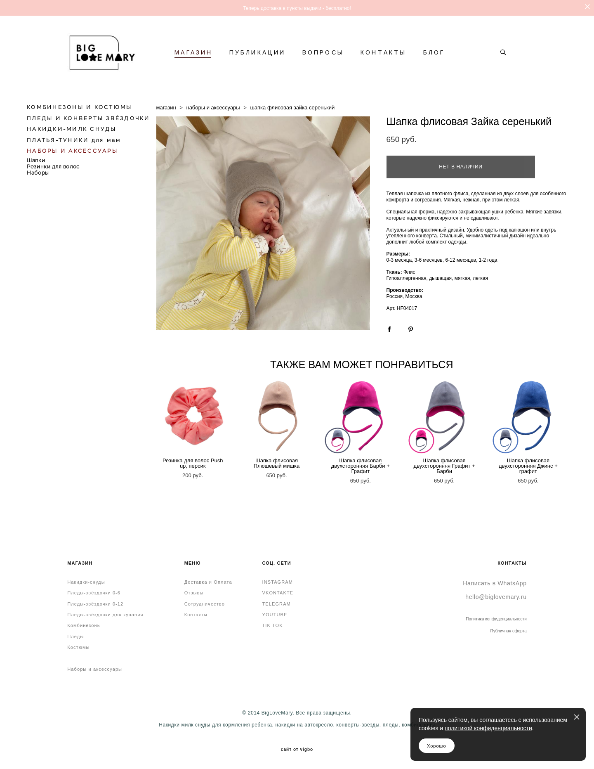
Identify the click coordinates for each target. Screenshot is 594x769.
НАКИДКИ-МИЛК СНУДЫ (72, 129)
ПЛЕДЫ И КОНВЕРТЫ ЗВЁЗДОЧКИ (88, 118)
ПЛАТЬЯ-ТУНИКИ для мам (74, 140)
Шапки (36, 160)
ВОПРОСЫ (323, 52)
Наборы (38, 173)
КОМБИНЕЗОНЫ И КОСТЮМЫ (79, 107)
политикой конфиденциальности (488, 728)
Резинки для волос (53, 166)
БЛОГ (434, 52)
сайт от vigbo (297, 750)
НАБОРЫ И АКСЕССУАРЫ (72, 151)
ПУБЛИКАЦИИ (257, 52)
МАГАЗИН (193, 52)
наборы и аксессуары (213, 107)
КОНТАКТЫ (384, 52)
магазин (166, 107)
